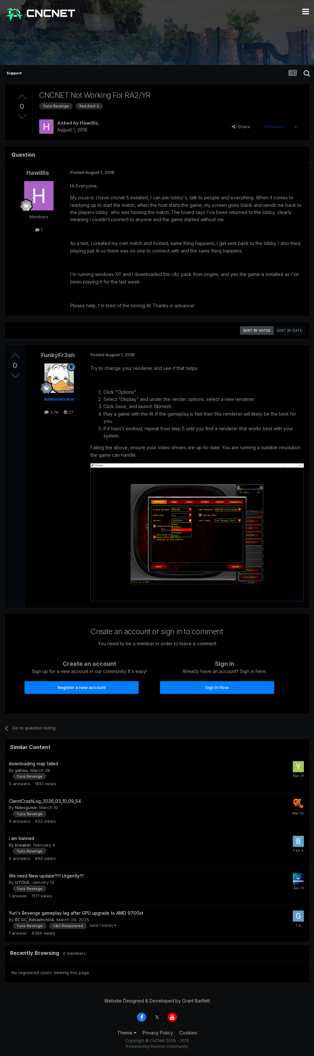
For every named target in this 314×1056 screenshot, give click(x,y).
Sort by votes (256, 330)
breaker (23, 845)
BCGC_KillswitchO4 (34, 919)
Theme (126, 1032)
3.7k (51, 412)
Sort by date (289, 330)
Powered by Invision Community (157, 1046)
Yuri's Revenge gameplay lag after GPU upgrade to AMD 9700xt (76, 913)
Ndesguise (26, 807)
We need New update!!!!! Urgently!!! (46, 876)
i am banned (21, 838)
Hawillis (89, 123)
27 (69, 412)
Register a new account (82, 687)
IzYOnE (22, 882)
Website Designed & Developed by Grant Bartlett (157, 1000)
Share (241, 126)
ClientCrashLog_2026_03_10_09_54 (45, 801)
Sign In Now (217, 687)
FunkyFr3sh (58, 355)
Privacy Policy (158, 1032)
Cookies (188, 1032)
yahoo (21, 770)
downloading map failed (33, 763)
